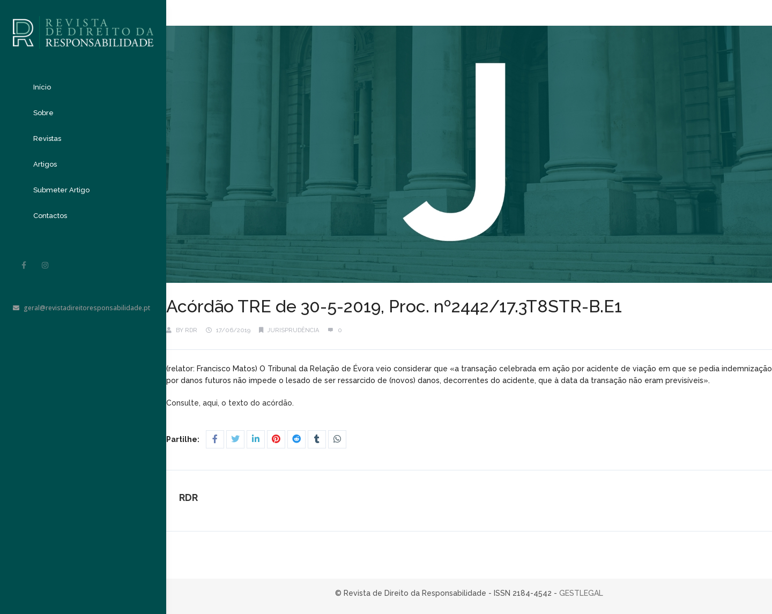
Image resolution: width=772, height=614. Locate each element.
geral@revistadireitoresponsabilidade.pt (81, 307)
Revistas (47, 138)
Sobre (43, 113)
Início (42, 87)
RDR (191, 330)
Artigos (45, 164)
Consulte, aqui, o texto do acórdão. (231, 403)
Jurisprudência (293, 330)
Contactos (50, 216)
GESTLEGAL (581, 593)
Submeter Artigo (61, 190)
